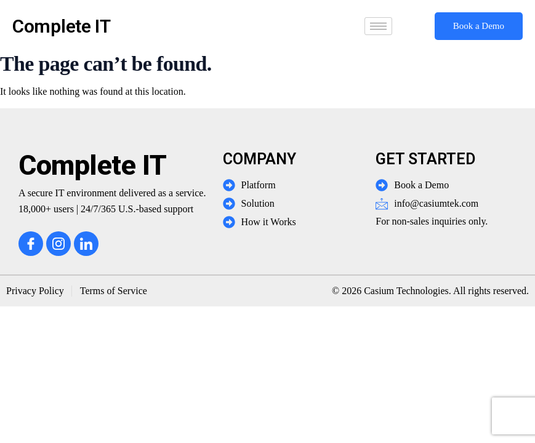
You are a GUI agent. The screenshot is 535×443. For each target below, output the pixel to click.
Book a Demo (478, 26)
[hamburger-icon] (378, 26)
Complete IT (61, 26)
